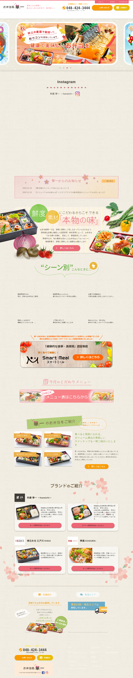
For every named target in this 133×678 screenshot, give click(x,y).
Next (124, 44)
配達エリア (95, 652)
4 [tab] (70, 67)
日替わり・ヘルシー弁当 (78, 15)
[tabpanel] (66, 44)
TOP (70, 647)
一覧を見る (109, 181)
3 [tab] (67, 67)
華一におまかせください (14, 15)
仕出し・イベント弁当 (102, 15)
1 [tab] (60, 67)
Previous (8, 44)
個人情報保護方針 (112, 652)
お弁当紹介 (59, 15)
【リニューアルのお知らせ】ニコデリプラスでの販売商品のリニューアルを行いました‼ (70, 192)
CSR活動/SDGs (96, 666)
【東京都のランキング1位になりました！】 (52, 188)
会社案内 (94, 661)
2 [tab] (63, 67)
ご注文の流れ (122, 15)
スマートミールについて (39, 15)
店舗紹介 (94, 657)
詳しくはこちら (67, 248)
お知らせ (109, 647)
